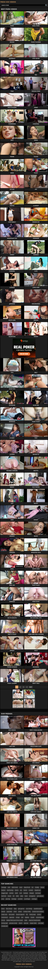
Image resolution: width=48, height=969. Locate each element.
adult (16, 893)
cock (21, 893)
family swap (32, 914)
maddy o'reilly (27, 911)
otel (22, 917)
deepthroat (37, 890)
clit (13, 896)
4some (25, 890)
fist (27, 914)
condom (31, 890)
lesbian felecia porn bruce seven (15, 920)
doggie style (5, 893)
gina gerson (21, 908)
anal (9, 887)
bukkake (26, 893)
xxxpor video (33, 923)
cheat (15, 911)
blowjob (32, 893)
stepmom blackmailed (34, 920)
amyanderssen (39, 917)
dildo (21, 896)
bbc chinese (9, 908)
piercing (8, 899)
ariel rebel (40, 923)
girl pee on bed (13, 923)
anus (3, 899)
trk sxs (3, 920)
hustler (32, 917)
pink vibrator (40, 896)
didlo (17, 896)
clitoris (16, 890)
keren (3, 908)
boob (26, 896)
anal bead (37, 893)
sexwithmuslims (38, 908)
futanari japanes (20, 914)
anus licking (29, 908)
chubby (37, 887)
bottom (3, 890)
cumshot (20, 899)
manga (17, 917)
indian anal (4, 914)
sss (32, 887)
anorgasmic (32, 896)
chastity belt (5, 926)
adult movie (15, 887)
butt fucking (10, 890)
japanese (12, 917)
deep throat (27, 887)
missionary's (5, 917)
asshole (11, 893)
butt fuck (4, 896)
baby (15, 908)
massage (4, 887)
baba (26, 920)
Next (30, 687)
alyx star (26, 923)
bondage (14, 899)
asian (21, 887)
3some (42, 887)
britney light (5, 923)
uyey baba (9, 911)
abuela (3, 911)
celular (20, 911)
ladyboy (27, 917)
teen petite (11, 914)
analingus (34, 899)
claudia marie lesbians (37, 911)
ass (21, 890)
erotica (39, 914)
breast (9, 896)
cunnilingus (27, 899)
